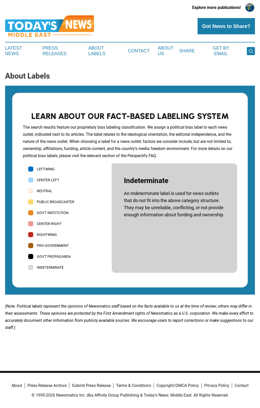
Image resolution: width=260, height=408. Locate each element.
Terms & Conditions (133, 385)
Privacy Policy (216, 385)
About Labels (97, 51)
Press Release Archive (47, 385)
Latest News (13, 51)
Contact (139, 50)
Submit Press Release (91, 385)
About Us (165, 51)
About (16, 385)
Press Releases (54, 51)
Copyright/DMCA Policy (177, 385)
